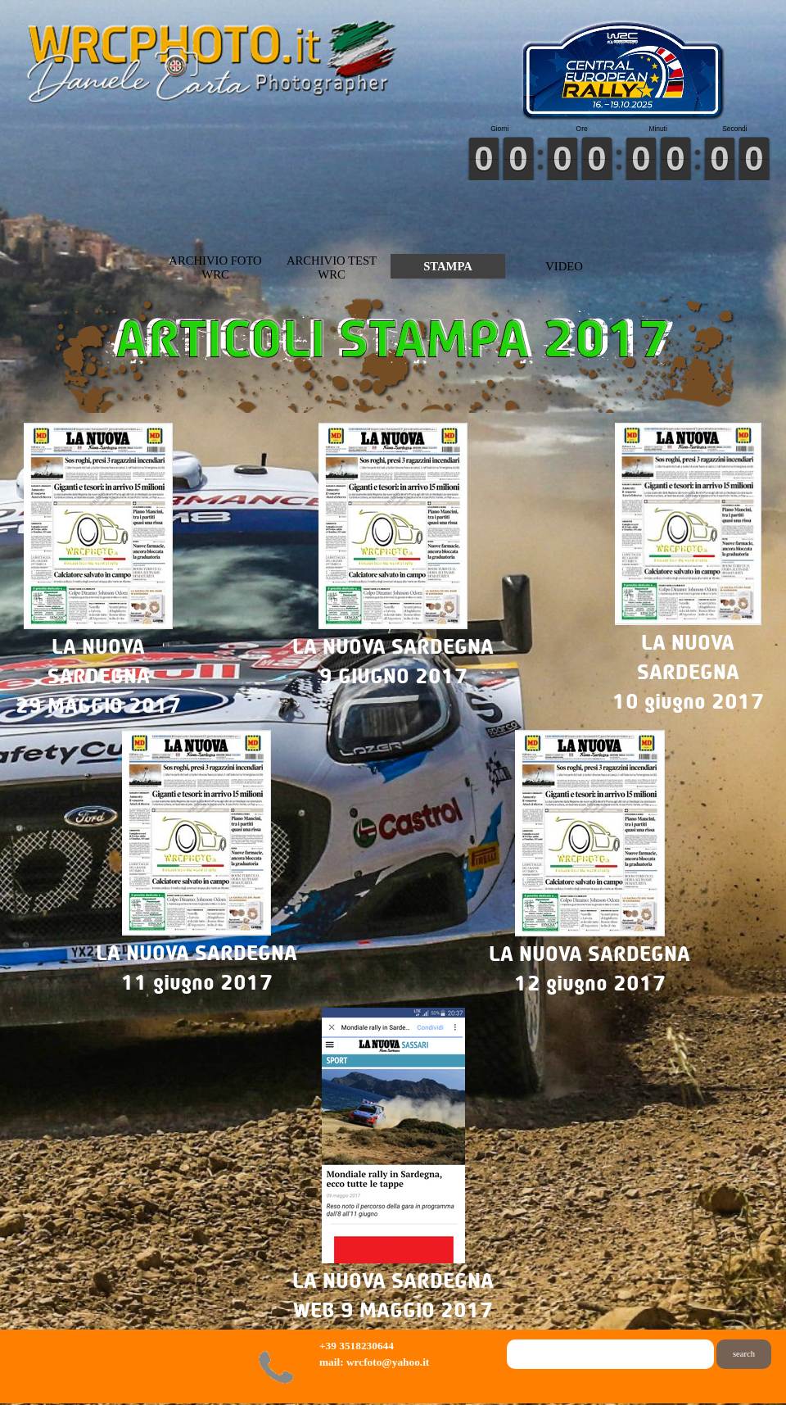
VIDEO (564, 266)
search (744, 1353)
